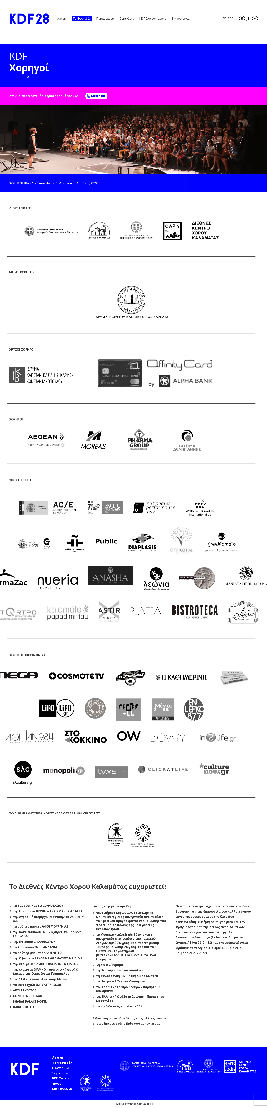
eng (230, 18)
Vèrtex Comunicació (140, 1103)
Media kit (98, 97)
